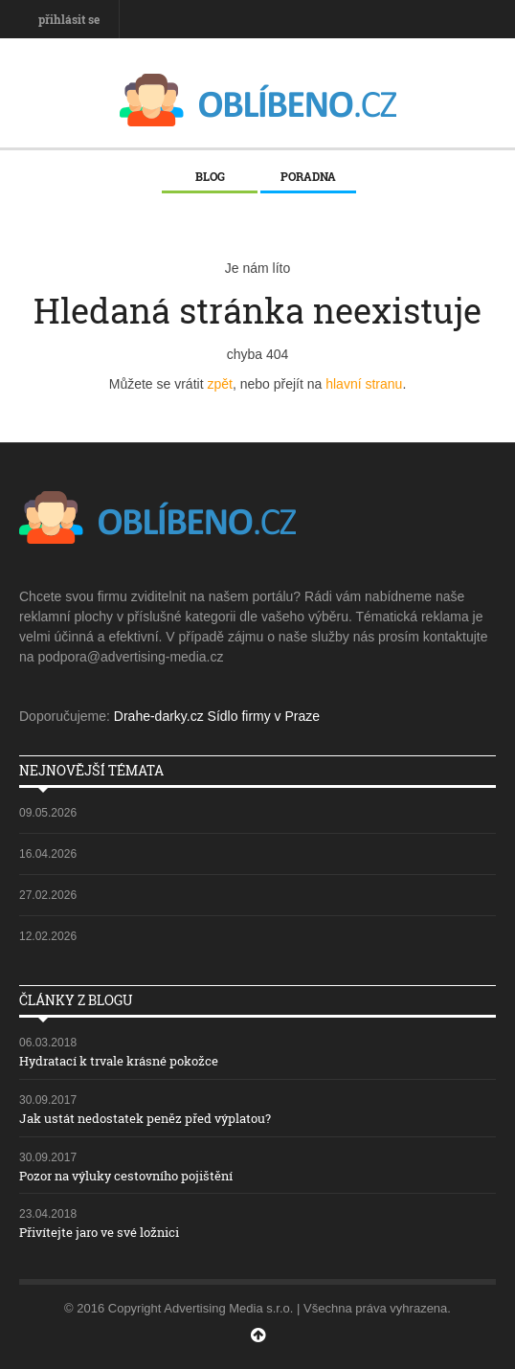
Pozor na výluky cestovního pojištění (126, 1175)
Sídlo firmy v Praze (264, 716)
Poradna (308, 176)
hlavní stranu (363, 384)
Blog (210, 176)
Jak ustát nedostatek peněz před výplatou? (145, 1118)
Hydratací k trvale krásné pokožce (118, 1060)
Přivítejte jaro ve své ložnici (99, 1232)
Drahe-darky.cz (159, 716)
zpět (219, 384)
